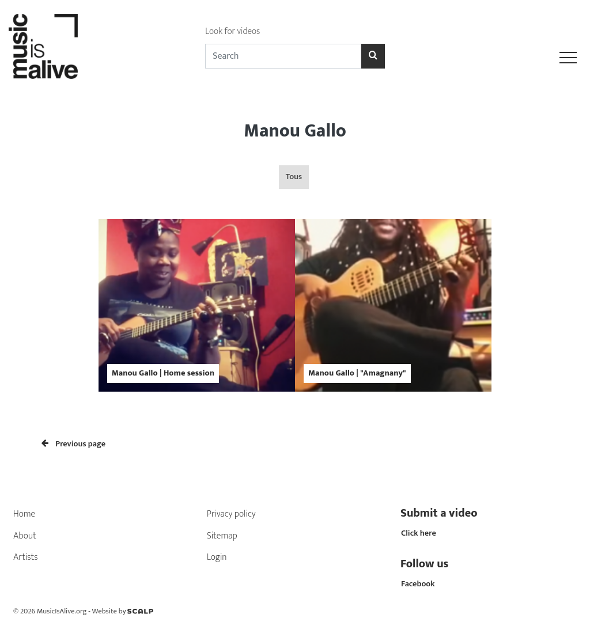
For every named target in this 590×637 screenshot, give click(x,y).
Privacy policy (231, 514)
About (24, 536)
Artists (25, 557)
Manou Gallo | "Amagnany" (357, 373)
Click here (418, 533)
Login (217, 557)
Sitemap (222, 536)
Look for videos (232, 31)
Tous (294, 176)
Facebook (418, 584)
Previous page (73, 444)
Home (24, 514)
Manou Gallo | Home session (163, 373)
